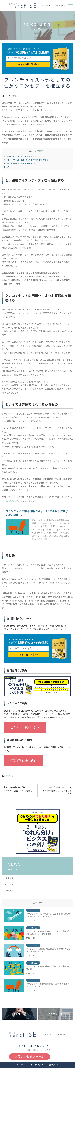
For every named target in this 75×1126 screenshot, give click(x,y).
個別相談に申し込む (23, 760)
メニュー (70, 4)
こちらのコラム (13, 500)
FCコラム (8, 776)
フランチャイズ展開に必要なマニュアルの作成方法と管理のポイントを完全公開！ (48, 932)
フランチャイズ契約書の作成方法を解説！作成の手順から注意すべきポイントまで (48, 915)
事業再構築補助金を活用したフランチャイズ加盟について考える (19, 789)
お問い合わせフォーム (29, 1056)
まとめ (6, 167)
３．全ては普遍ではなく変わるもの (19, 163)
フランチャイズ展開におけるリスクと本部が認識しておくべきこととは (56, 790)
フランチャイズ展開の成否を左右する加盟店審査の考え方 (48, 967)
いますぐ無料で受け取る (28, 64)
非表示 (42, 151)
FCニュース (10, 884)
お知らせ (9, 891)
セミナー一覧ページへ (25, 727)
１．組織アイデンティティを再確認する (20, 156)
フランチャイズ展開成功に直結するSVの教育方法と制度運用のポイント (48, 950)
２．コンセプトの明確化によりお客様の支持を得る (25, 159)
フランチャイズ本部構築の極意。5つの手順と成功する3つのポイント (48, 985)
